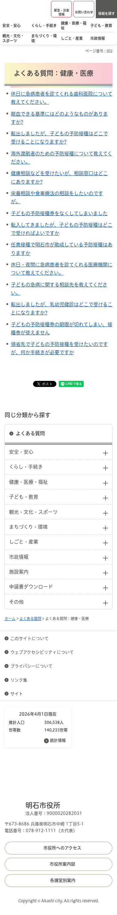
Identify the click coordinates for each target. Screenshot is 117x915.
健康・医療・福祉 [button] (28, 482)
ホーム (10, 618)
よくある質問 (30, 433)
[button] (61, 9)
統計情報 (58, 740)
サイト (17, 694)
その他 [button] (16, 601)
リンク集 (18, 680)
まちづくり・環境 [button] (28, 526)
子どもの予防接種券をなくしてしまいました (59, 213)
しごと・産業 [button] (23, 541)
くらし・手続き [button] (26, 466)
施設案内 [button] (18, 571)
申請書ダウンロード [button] (31, 586)
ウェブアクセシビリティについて (42, 652)
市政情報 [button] (18, 556)
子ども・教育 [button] (23, 496)
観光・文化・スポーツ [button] (33, 512)
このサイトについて (29, 638)
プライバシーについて (31, 666)
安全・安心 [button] (21, 451)
